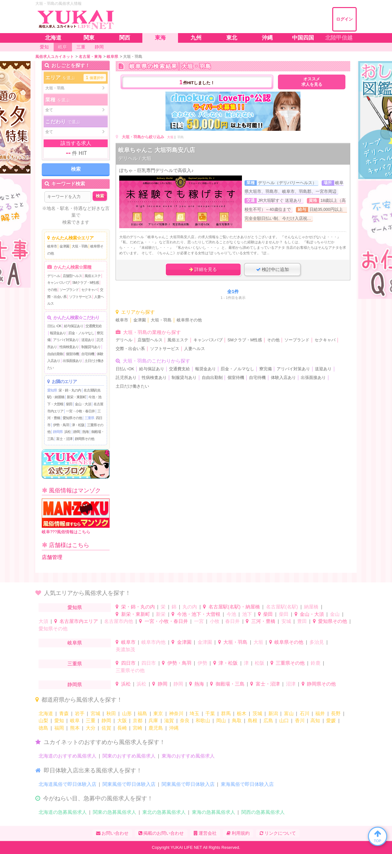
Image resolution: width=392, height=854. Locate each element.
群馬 (226, 713)
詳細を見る (203, 269)
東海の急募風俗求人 (213, 812)
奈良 (185, 720)
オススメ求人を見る (311, 82)
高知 (315, 720)
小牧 (214, 621)
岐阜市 (52, 246)
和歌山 (203, 720)
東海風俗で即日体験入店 (247, 784)
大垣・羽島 (80, 246)
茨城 (257, 713)
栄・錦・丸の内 (69, 390)
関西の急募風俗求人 (263, 812)
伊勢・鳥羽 (61, 425)
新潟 (273, 713)
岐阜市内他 (153, 642)
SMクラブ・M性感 (85, 282)
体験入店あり (283, 377)
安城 (286, 621)
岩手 (80, 713)
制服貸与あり (91, 347)
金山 (335, 614)
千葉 (210, 713)
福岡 (59, 728)
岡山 (221, 720)
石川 (304, 713)
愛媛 (331, 720)
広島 (268, 720)
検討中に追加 (272, 269)
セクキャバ (89, 290)
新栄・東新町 (76, 397)
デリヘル (53, 276)
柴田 (69, 404)
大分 (90, 728)
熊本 (75, 728)
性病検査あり (69, 347)
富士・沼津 (64, 439)
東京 (158, 713)
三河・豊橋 (263, 621)
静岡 (76, 432)
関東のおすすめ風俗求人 (129, 756)
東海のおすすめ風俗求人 (188, 756)
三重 (90, 720)
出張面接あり (72, 361)
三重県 (89, 418)
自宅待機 (87, 354)
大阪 (122, 720)
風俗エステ (93, 276)
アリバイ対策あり (66, 340)
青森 (64, 713)
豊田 (302, 621)
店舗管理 (52, 557)
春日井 (232, 621)
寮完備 (265, 369)
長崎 (122, 728)
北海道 (46, 713)
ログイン (344, 19)
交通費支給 (93, 326)
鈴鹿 (315, 663)
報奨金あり (58, 333)
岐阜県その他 (189, 320)
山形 (127, 713)
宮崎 (137, 728)
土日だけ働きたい (132, 386)
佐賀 (106, 728)
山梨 (43, 720)
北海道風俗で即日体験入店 (67, 784)
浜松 (67, 432)
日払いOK (54, 326)
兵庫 (153, 720)
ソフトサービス (80, 297)
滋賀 (169, 720)
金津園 (64, 246)
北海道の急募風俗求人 (63, 812)
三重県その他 (290, 663)
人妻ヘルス (194, 348)
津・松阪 (78, 425)
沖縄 (174, 728)
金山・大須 (83, 404)
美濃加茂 (125, 649)
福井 (320, 713)
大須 (43, 621)
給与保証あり (73, 326)
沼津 (291, 684)
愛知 (59, 720)
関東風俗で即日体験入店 (129, 784)
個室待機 (72, 354)
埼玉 (194, 713)
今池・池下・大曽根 (198, 614)
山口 (284, 720)
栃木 (241, 713)
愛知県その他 (72, 418)
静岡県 (58, 432)
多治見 (316, 642)
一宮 (199, 621)
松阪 (259, 663)
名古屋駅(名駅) (282, 606)
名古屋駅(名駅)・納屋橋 (234, 606)
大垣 (170, 137)
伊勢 (202, 663)
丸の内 (190, 606)
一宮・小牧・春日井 (80, 411)
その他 (52, 290)
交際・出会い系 (130, 348)
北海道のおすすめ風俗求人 (67, 756)
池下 (247, 614)
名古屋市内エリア (78, 621)
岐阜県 (74, 642)
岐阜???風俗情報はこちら (76, 516)
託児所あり (126, 377)
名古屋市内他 (118, 621)
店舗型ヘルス (72, 276)
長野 (336, 713)
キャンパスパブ (58, 282)
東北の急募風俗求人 (164, 812)
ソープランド (69, 290)
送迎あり (87, 340)
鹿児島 (155, 728)
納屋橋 (311, 606)
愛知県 (52, 390)
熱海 (85, 432)
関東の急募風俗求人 (114, 812)
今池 (231, 614)
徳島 (43, 728)
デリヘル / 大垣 (134, 158)
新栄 (160, 614)
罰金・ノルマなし (81, 333)
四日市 (128, 663)
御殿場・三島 (230, 683)
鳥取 (237, 720)
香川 (300, 720)
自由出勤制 (55, 354)
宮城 (95, 713)
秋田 (111, 713)
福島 (142, 713)
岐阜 (75, 720)
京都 (137, 720)
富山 (289, 713)
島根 (252, 720)
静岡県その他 (84, 439)
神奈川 (176, 713)
